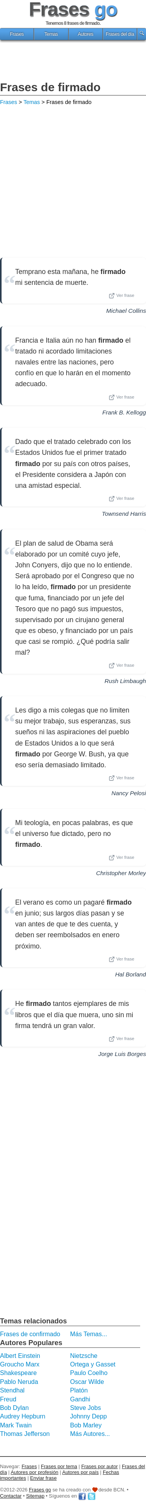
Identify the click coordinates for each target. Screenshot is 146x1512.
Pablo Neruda (19, 1381)
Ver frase (121, 296)
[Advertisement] (73, 61)
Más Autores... (90, 1434)
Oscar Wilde (87, 1381)
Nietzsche (83, 1355)
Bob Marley (86, 1425)
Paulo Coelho (88, 1373)
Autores (85, 34)
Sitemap (35, 1496)
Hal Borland (130, 974)
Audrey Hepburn (23, 1416)
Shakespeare (18, 1373)
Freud (8, 1399)
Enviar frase (43, 1478)
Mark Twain (16, 1425)
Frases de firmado (50, 87)
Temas (51, 34)
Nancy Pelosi (128, 793)
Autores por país (80, 1472)
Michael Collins (126, 310)
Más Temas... (88, 1334)
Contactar (10, 1496)
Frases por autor (99, 1466)
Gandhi (80, 1399)
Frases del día (120, 34)
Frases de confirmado (30, 1334)
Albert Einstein (20, 1355)
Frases (17, 34)
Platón (79, 1390)
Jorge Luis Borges (122, 1054)
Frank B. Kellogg (124, 412)
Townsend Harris (124, 513)
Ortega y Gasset (93, 1364)
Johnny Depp (88, 1416)
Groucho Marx (19, 1364)
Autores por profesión (34, 1472)
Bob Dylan (14, 1407)
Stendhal (12, 1390)
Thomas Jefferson (25, 1434)
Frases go (40, 1490)
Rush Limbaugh (125, 681)
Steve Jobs (85, 1407)
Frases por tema (59, 1466)
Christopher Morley (121, 873)
